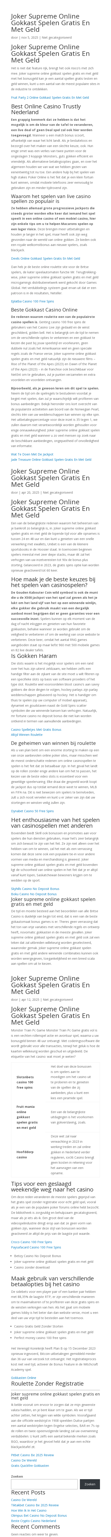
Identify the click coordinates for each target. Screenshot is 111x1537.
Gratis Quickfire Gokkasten (30, 1465)
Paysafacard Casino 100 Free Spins (36, 1247)
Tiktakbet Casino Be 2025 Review (35, 1505)
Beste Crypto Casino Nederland (33, 1521)
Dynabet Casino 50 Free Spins (32, 811)
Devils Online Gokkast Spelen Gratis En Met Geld (45, 258)
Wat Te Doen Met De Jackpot (32, 454)
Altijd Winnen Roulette (27, 735)
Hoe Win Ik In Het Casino (29, 1510)
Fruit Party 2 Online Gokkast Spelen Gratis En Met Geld (50, 97)
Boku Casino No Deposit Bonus (34, 894)
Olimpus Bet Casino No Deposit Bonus (39, 1515)
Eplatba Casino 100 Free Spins (32, 301)
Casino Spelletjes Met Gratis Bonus (36, 729)
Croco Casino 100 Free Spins (31, 1242)
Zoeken (17, 1476)
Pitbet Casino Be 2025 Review (32, 1455)
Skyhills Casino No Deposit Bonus (35, 889)
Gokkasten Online (23, 1378)
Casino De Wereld (24, 1460)
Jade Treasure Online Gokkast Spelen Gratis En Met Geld (51, 459)
